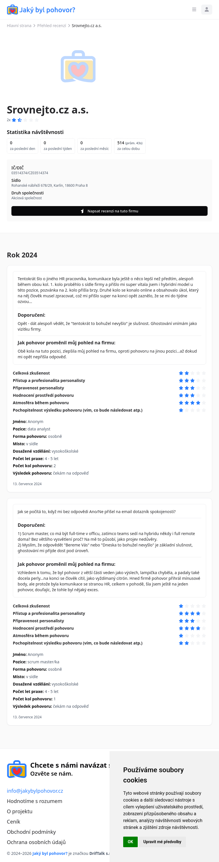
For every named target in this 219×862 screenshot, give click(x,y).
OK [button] (130, 841)
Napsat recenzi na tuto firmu (109, 211)
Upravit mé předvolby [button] (162, 841)
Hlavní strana (19, 25)
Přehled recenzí (51, 25)
